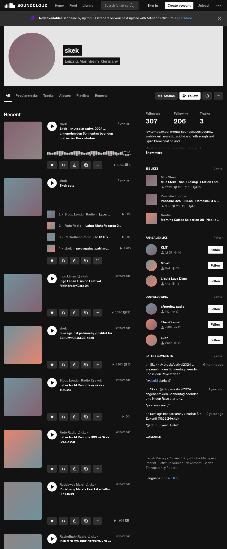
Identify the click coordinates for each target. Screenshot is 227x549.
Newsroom (193, 463)
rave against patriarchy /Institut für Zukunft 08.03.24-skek (173, 416)
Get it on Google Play (192, 447)
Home (59, 5)
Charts (208, 463)
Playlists (82, 95)
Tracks (48, 95)
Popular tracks (27, 95)
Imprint (151, 463)
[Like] (52, 165)
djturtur (155, 425)
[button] (218, 5)
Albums (65, 95)
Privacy (161, 458)
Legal (150, 458)
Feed (73, 5)
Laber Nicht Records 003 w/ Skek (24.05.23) (118, 225)
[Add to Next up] (97, 260)
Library (88, 5)
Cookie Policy (178, 458)
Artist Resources (170, 463)
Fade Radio (73, 225)
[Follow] (190, 96)
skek (68, 248)
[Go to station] (166, 96)
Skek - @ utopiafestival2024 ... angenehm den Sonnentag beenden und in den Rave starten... (172, 369)
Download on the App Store (160, 447)
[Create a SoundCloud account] (179, 5)
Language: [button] (162, 478)
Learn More (183, 18)
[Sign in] (153, 5)
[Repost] (63, 165)
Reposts (101, 95)
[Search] (120, 5)
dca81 (154, 380)
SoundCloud (25, 5)
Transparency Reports (162, 467)
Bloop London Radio (80, 214)
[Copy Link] (86, 165)
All (8, 95)
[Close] (219, 18)
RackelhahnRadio (78, 237)
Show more (154, 152)
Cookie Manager (202, 458)
